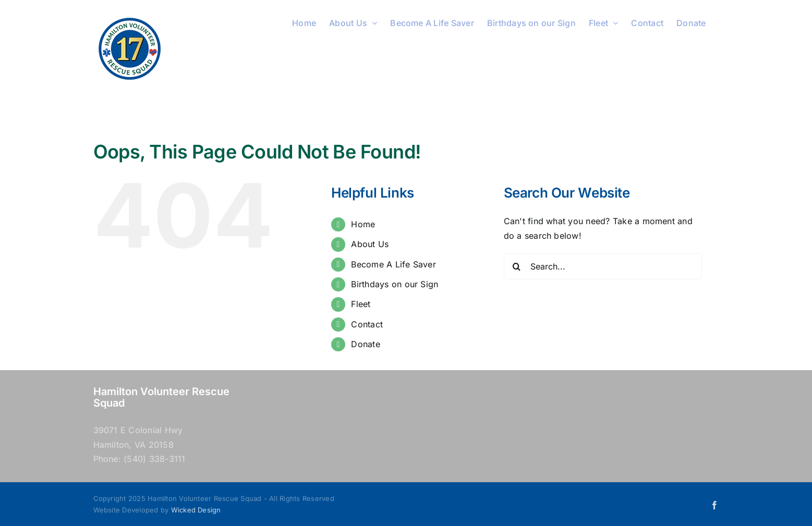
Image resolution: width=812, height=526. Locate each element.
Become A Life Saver (393, 264)
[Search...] (603, 266)
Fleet (360, 304)
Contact (367, 324)
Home (363, 224)
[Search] (517, 266)
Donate (365, 344)
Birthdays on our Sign (394, 284)
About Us (370, 244)
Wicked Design (196, 510)
